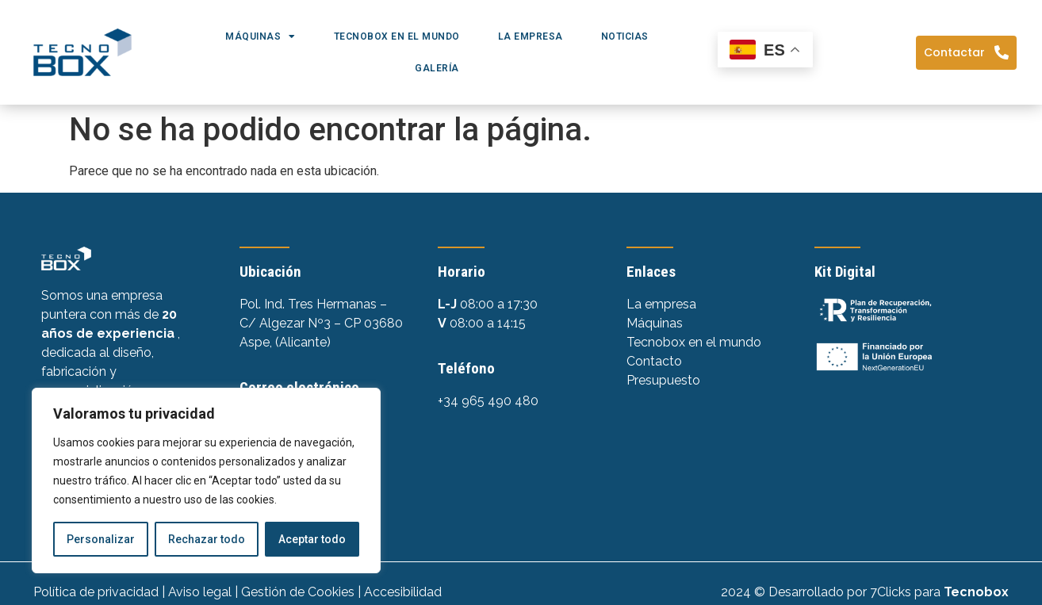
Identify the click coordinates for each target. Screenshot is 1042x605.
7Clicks (890, 591)
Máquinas (260, 36)
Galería (437, 68)
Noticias (625, 36)
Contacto (654, 361)
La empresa (530, 36)
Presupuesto (663, 380)
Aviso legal (200, 591)
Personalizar (101, 539)
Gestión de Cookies (297, 591)
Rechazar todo (206, 539)
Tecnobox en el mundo (397, 36)
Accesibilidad (403, 591)
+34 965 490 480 (488, 400)
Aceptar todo (312, 539)
